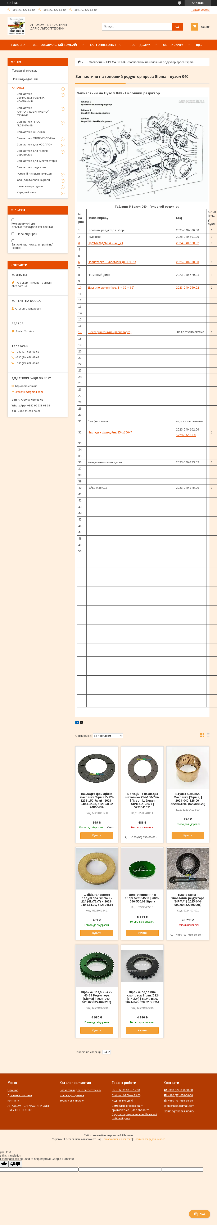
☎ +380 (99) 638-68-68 (178, 1090)
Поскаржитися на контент (117, 1139)
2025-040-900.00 (187, 262)
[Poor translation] (15, 1164)
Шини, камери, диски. (30, 186)
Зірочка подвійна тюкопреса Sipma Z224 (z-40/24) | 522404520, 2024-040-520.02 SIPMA (142, 997)
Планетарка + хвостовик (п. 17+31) (112, 262)
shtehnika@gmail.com (29, 391)
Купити (96, 835)
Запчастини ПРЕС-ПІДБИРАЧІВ (29, 123)
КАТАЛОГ (18, 87)
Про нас (13, 1090)
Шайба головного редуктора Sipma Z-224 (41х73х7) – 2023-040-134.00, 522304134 (97, 899)
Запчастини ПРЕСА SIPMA (107, 62)
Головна (18, 44)
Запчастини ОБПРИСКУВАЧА (36, 138)
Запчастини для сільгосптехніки (80, 1090)
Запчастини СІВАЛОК (31, 132)
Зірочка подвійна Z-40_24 (105, 243)
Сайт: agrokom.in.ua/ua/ (179, 1111)
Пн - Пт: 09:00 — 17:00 (126, 1090)
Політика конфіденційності (149, 1139)
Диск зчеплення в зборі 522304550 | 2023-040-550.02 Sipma (142, 898)
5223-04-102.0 (186, 435)
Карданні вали (26, 192)
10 (80, 287)
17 (80, 332)
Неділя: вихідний (123, 1100)
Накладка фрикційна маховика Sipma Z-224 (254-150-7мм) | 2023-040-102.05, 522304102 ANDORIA (96, 800)
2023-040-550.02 (187, 287)
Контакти (13, 1100)
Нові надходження (25, 79)
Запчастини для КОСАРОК (34, 144)
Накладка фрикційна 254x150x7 (110, 432)
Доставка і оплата (20, 1095)
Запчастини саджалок (31, 167)
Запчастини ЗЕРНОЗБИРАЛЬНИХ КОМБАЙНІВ (31, 97)
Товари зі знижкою (24, 70)
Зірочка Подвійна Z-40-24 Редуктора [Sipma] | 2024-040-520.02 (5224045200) (96, 997)
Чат (199, 1214)
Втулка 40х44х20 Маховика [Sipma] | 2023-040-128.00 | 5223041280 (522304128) (188, 799)
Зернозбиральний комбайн (55, 44)
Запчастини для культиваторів (37, 160)
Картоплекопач (103, 44)
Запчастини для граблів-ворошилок (33, 152)
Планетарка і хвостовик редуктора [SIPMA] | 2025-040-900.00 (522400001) (187, 899)
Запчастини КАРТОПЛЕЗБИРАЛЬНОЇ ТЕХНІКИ (33, 111)
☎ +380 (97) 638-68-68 (178, 1095)
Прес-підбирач (139, 44)
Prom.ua (128, 1135)
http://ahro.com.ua (26, 385)
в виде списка (207, 736)
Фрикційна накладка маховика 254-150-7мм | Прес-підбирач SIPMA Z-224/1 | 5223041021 (142, 800)
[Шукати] (177, 27)
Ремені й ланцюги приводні (34, 173)
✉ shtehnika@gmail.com (179, 1105)
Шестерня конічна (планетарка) (109, 332)
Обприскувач (173, 44)
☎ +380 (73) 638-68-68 (178, 1100)
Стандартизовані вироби (33, 179)
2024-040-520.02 (187, 243)
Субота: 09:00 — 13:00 (126, 1095)
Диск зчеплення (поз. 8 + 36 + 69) (111, 287)
